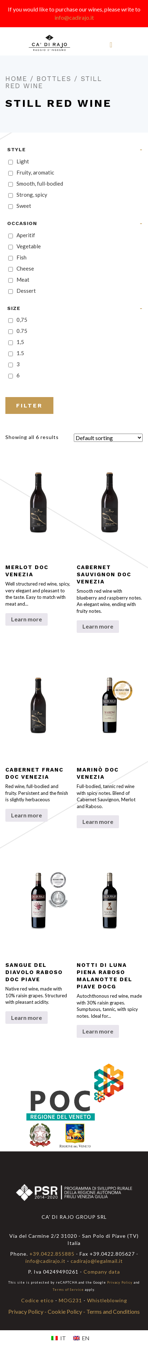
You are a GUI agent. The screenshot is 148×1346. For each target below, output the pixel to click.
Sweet (23, 205)
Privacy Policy (120, 1282)
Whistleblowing (107, 1300)
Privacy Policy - (28, 1311)
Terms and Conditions (113, 1311)
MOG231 (70, 1300)
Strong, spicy (31, 194)
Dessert (26, 290)
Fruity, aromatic (35, 172)
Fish (21, 257)
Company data (101, 1272)
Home (16, 78)
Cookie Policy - (67, 1311)
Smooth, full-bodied (39, 183)
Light (22, 161)
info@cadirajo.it (74, 17)
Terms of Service (68, 1290)
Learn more (26, 619)
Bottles (54, 78)
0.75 (21, 331)
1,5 (20, 342)
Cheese (25, 268)
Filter (29, 405)
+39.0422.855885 (52, 1254)
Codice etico (37, 1300)
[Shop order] (108, 438)
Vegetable (28, 246)
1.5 (20, 353)
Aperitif (25, 235)
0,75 (21, 319)
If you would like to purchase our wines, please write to (74, 9)
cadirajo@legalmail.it (97, 1261)
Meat (22, 279)
